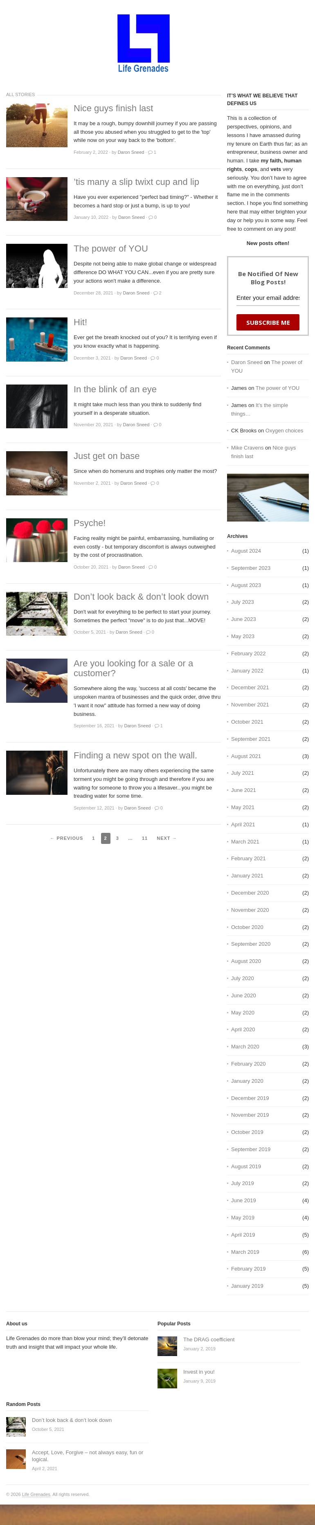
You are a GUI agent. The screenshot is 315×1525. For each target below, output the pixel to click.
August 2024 (246, 551)
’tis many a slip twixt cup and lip (136, 182)
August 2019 (246, 1166)
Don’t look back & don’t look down (141, 597)
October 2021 (247, 722)
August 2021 (246, 756)
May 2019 (242, 1218)
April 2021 (243, 824)
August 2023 (246, 585)
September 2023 (250, 568)
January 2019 (247, 1286)
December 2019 (250, 1098)
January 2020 (247, 1081)
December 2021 (250, 687)
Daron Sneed (247, 362)
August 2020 (246, 961)
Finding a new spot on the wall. (135, 755)
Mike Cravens (247, 448)
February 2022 (248, 653)
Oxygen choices (285, 430)
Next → (167, 838)
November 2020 (250, 910)
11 (145, 838)
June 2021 (243, 790)
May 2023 (242, 636)
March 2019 (245, 1252)
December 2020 (250, 893)
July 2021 (242, 773)
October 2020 (247, 927)
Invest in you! (199, 1372)
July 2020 (242, 978)
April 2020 (243, 1029)
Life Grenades (36, 1494)
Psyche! (90, 523)
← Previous (66, 838)
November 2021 (250, 705)
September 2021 (250, 739)
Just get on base (107, 456)
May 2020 (242, 1013)
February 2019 (248, 1269)
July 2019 (242, 1183)
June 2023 (243, 619)
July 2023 (242, 602)
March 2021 (245, 842)
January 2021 (247, 876)
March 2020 (245, 1047)
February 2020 (248, 1064)
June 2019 (243, 1200)
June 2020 (243, 995)
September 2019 (250, 1149)
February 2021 (248, 858)
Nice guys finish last (113, 108)
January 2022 (247, 671)
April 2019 (243, 1235)
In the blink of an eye (115, 389)
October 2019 (247, 1132)
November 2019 (250, 1115)
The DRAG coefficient (208, 1339)
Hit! (80, 322)
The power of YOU (111, 249)
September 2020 (250, 944)
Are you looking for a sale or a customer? (133, 668)
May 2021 (242, 807)
